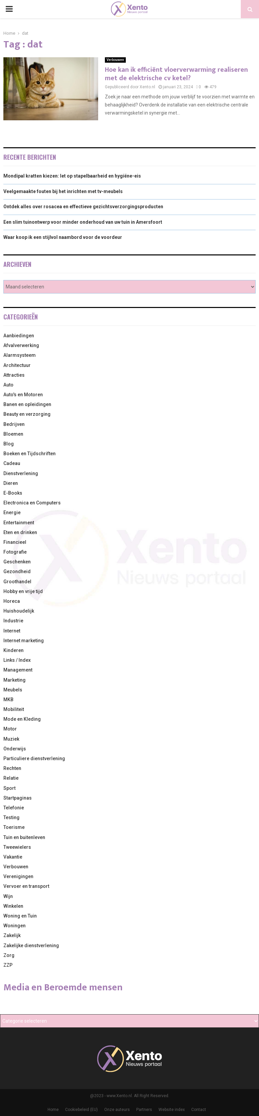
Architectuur (17, 365)
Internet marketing (23, 640)
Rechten (12, 768)
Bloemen (13, 434)
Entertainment (18, 522)
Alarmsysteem (19, 355)
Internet (11, 630)
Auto (8, 385)
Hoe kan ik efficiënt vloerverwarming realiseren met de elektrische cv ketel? (176, 74)
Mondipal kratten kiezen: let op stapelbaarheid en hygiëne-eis (72, 176)
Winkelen (13, 906)
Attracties (14, 375)
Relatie (11, 778)
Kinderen (13, 650)
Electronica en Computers (32, 502)
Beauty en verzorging (27, 414)
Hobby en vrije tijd (23, 591)
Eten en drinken (20, 532)
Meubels (12, 689)
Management (17, 670)
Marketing (14, 680)
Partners (144, 1109)
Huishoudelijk (18, 611)
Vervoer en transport (26, 886)
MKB (8, 699)
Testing (11, 817)
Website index (172, 1109)
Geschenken (17, 561)
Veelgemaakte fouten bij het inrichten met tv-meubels (63, 191)
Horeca (11, 601)
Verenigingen (18, 876)
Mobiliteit (13, 709)
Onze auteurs (117, 1109)
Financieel (14, 542)
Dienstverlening (20, 473)
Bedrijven (14, 424)
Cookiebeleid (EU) (81, 1109)
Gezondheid (17, 571)
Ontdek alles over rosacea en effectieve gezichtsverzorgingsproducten (83, 206)
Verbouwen (115, 60)
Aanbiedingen (18, 335)
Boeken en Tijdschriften (29, 453)
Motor (10, 729)
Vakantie (12, 857)
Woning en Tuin (20, 916)
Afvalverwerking (21, 345)
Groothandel (17, 581)
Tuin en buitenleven (24, 837)
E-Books (12, 493)
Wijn (8, 896)
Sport (9, 788)
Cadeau (11, 463)
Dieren (10, 483)
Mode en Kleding (22, 719)
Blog (8, 443)
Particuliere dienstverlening (34, 758)
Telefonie (13, 807)
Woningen (14, 925)
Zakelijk (12, 935)
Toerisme (14, 827)
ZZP (7, 965)
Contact (198, 1109)
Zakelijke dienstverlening (31, 945)
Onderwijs (14, 748)
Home (53, 1109)
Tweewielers (17, 847)
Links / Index (17, 660)
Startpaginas (17, 798)
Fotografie (15, 552)
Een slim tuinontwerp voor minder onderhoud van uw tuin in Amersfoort (82, 222)
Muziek (11, 739)
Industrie (13, 620)
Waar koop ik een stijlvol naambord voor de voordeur (62, 237)
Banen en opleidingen (27, 404)
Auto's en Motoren (23, 394)
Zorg (9, 955)
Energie (12, 512)
